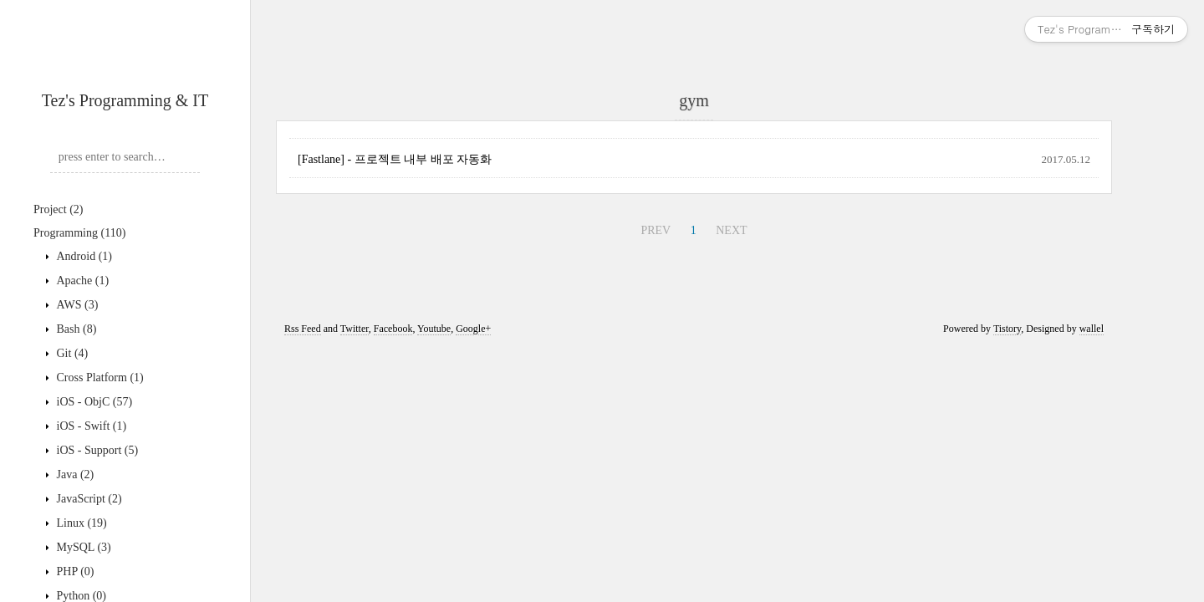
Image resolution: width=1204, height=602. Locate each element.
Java (74, 474)
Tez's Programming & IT (125, 100)
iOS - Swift (90, 426)
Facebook (393, 328)
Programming (79, 233)
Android (83, 256)
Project (58, 209)
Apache (81, 280)
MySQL (82, 547)
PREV (655, 230)
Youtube (434, 328)
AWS (76, 304)
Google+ (473, 328)
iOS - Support (96, 450)
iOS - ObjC (93, 401)
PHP (74, 571)
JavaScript (88, 498)
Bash (75, 329)
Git (71, 353)
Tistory (1007, 328)
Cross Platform (99, 377)
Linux (80, 523)
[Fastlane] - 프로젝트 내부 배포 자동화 (395, 159)
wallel (1091, 328)
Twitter (354, 328)
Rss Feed (302, 328)
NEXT (731, 230)
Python (80, 595)
